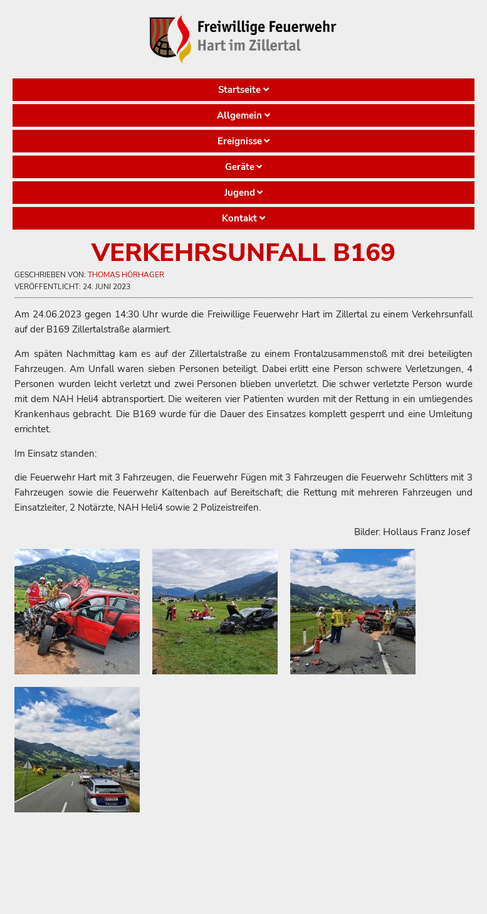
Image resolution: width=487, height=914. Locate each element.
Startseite (239, 89)
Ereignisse (239, 141)
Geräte (239, 167)
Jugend (239, 192)
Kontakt (239, 218)
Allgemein (239, 115)
